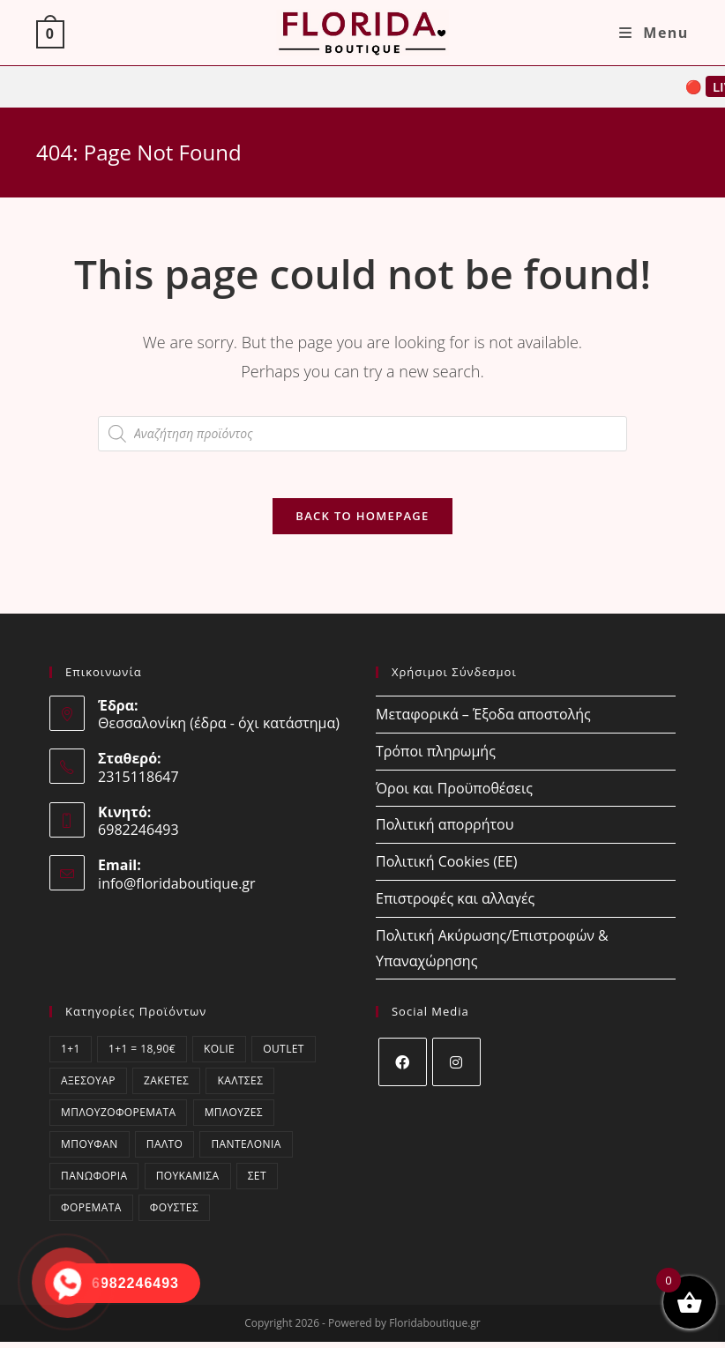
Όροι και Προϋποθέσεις (454, 794)
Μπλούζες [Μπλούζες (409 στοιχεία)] (234, 1118)
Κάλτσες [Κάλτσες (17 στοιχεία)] (240, 1086)
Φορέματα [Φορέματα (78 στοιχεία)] (91, 1213)
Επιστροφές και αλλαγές (455, 904)
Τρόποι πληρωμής (436, 757)
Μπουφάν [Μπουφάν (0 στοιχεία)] (89, 1150)
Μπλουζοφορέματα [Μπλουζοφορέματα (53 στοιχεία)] (118, 1118)
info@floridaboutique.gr (177, 889)
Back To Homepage (362, 522)
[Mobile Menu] (654, 32)
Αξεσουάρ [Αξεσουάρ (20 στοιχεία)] (88, 1086)
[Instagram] (456, 1068)
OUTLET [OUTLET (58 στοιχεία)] (283, 1054)
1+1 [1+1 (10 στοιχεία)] (70, 1054)
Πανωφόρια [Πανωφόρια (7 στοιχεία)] (94, 1181)
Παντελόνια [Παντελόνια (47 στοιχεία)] (245, 1150)
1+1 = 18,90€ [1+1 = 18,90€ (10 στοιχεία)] (142, 1054)
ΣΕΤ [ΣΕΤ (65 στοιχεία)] (257, 1181)
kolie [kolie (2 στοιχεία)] (219, 1054)
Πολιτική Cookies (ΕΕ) (446, 867)
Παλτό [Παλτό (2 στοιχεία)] (164, 1150)
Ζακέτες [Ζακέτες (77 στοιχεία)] (166, 1086)
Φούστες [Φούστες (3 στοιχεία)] (174, 1213)
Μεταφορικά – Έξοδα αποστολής (483, 720)
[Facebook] (402, 1068)
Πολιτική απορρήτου (444, 830)
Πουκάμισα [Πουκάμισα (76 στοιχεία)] (188, 1181)
